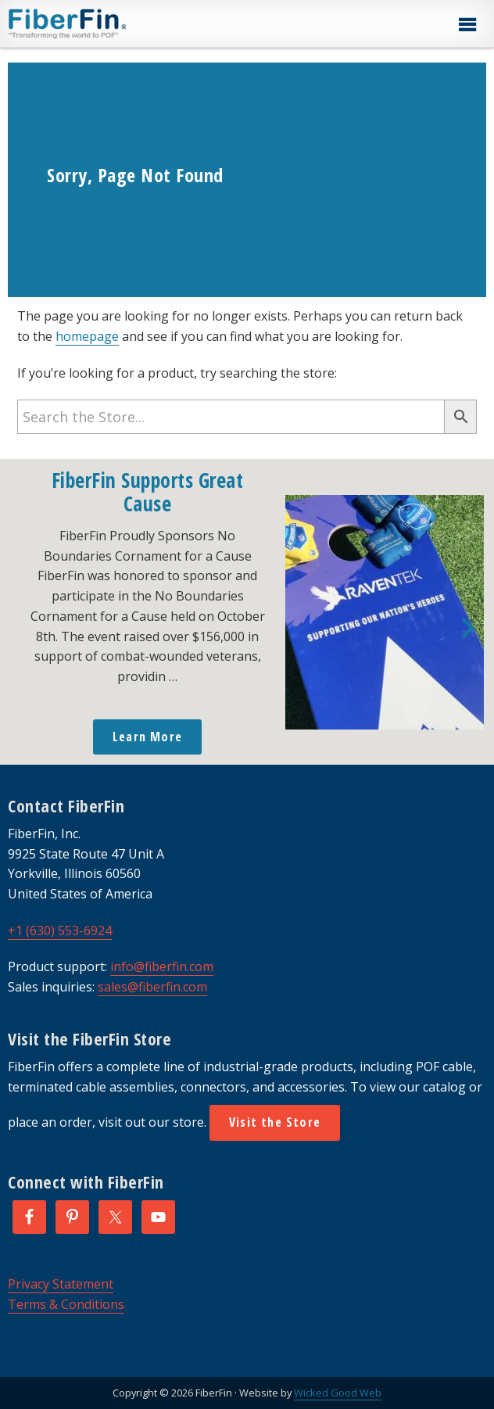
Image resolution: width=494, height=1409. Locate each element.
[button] (466, 25)
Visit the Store (274, 1122)
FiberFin (96, 23)
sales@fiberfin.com (152, 986)
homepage (87, 336)
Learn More (147, 736)
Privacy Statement (60, 1283)
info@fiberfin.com (161, 966)
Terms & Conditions (66, 1304)
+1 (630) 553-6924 (60, 930)
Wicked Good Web (337, 1393)
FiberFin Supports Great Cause (148, 492)
